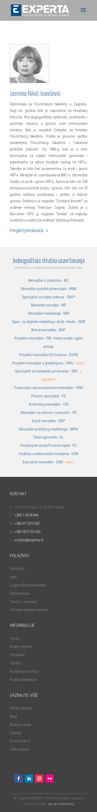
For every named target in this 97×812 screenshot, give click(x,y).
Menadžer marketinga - (45, 313)
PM (48, 338)
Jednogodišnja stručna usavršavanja (48, 260)
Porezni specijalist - (46, 396)
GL (61, 437)
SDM (81, 321)
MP (63, 305)
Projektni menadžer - (30, 338)
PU (74, 445)
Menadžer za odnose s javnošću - (46, 412)
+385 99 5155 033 (27, 531)
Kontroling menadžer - (46, 404)
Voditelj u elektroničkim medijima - (45, 453)
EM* (62, 421)
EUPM (73, 355)
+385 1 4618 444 (26, 515)
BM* (62, 330)
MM (66, 313)
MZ (66, 280)
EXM (65, 462)
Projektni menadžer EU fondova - (44, 355)
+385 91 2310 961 (27, 523)
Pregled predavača (26, 230)
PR (74, 412)
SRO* (71, 297)
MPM (74, 429)
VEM (74, 453)
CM (65, 404)
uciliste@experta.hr (29, 540)
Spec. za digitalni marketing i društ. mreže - (45, 321)
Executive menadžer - (39, 462)
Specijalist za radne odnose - (44, 297)
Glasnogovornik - (46, 437)
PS (64, 396)
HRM (72, 288)
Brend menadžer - (45, 330)
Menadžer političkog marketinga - (44, 429)
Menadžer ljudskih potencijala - (45, 288)
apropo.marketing (61, 804)
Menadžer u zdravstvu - (46, 280)
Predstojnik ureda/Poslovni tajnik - (46, 445)
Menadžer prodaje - (46, 305)
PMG (70, 363)
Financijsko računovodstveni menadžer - (45, 387)
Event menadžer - (45, 421)
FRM (79, 387)
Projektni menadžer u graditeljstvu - (39, 363)
